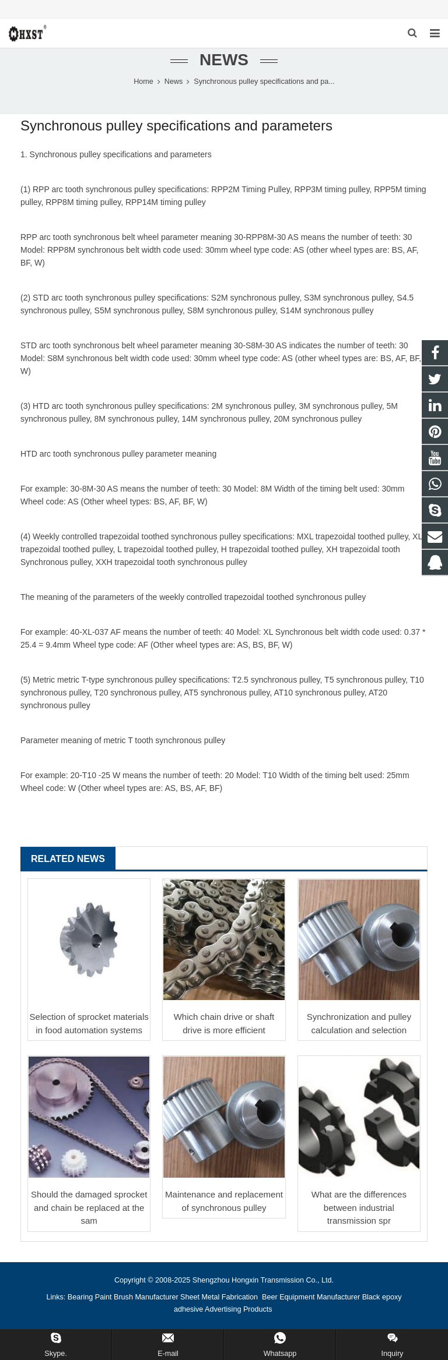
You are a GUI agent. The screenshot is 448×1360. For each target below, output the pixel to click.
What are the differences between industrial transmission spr (359, 1207)
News (224, 60)
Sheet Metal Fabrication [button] (220, 1297)
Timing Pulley (265, 189)
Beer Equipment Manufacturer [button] (311, 1297)
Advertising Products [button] (238, 1309)
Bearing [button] (80, 1297)
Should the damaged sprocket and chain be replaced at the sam (89, 1207)
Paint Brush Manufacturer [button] (136, 1297)
